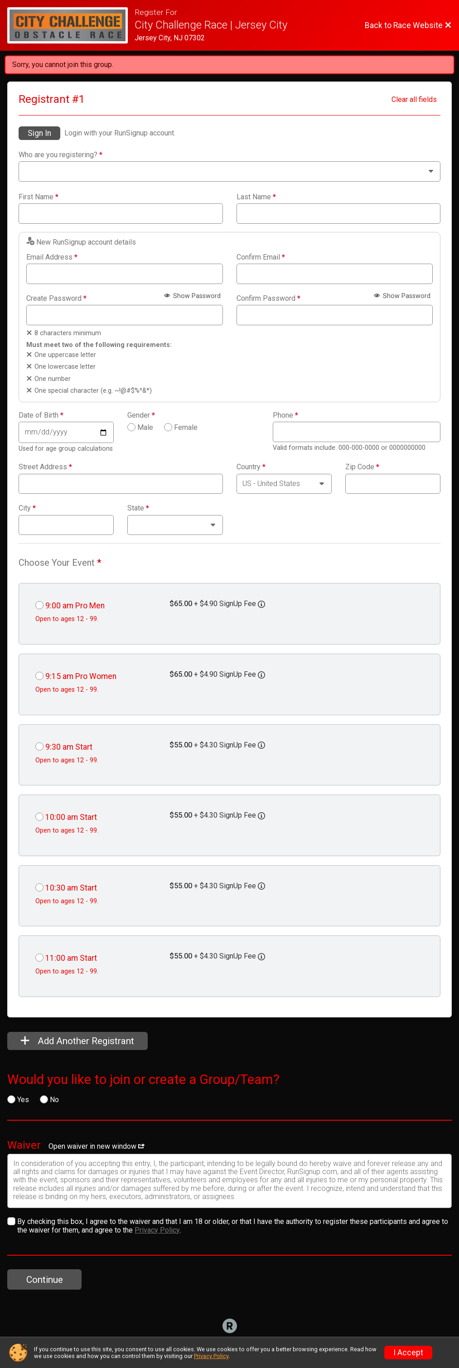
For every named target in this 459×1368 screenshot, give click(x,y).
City (27, 508)
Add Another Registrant (77, 1041)
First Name (38, 197)
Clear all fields (414, 99)
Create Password (56, 298)
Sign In (39, 133)
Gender (141, 415)
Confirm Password (268, 298)
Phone (285, 415)
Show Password (192, 296)
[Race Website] (71, 25)
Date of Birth (41, 415)
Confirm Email (261, 257)
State (138, 508)
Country (251, 467)
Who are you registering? (60, 155)
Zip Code (362, 467)
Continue (44, 1279)
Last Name (256, 197)
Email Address (51, 257)
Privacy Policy (157, 1230)
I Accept (408, 1352)
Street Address (45, 467)
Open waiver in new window (96, 1146)
